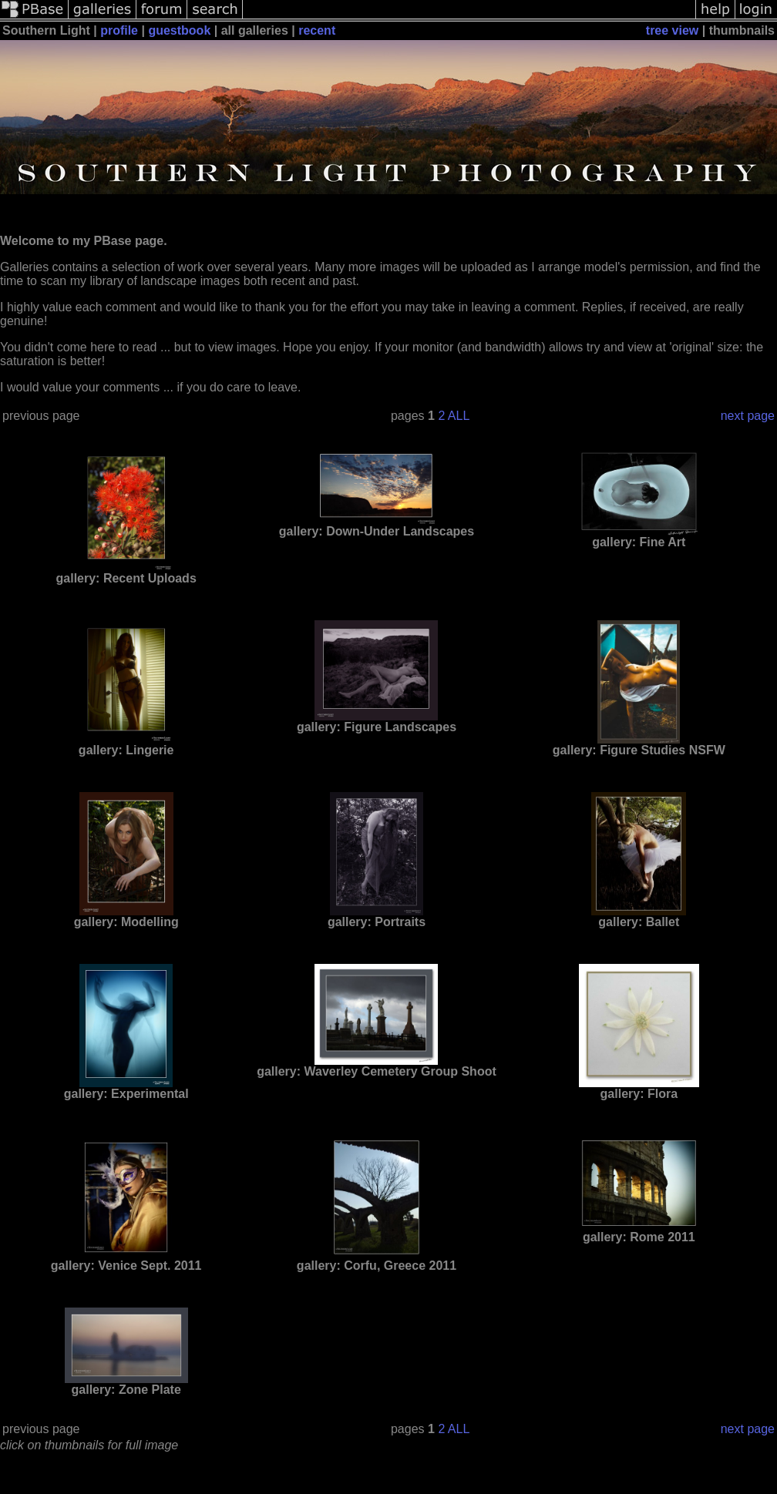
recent (316, 30)
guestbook (179, 30)
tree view (672, 30)
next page (748, 415)
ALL (458, 415)
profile (119, 30)
